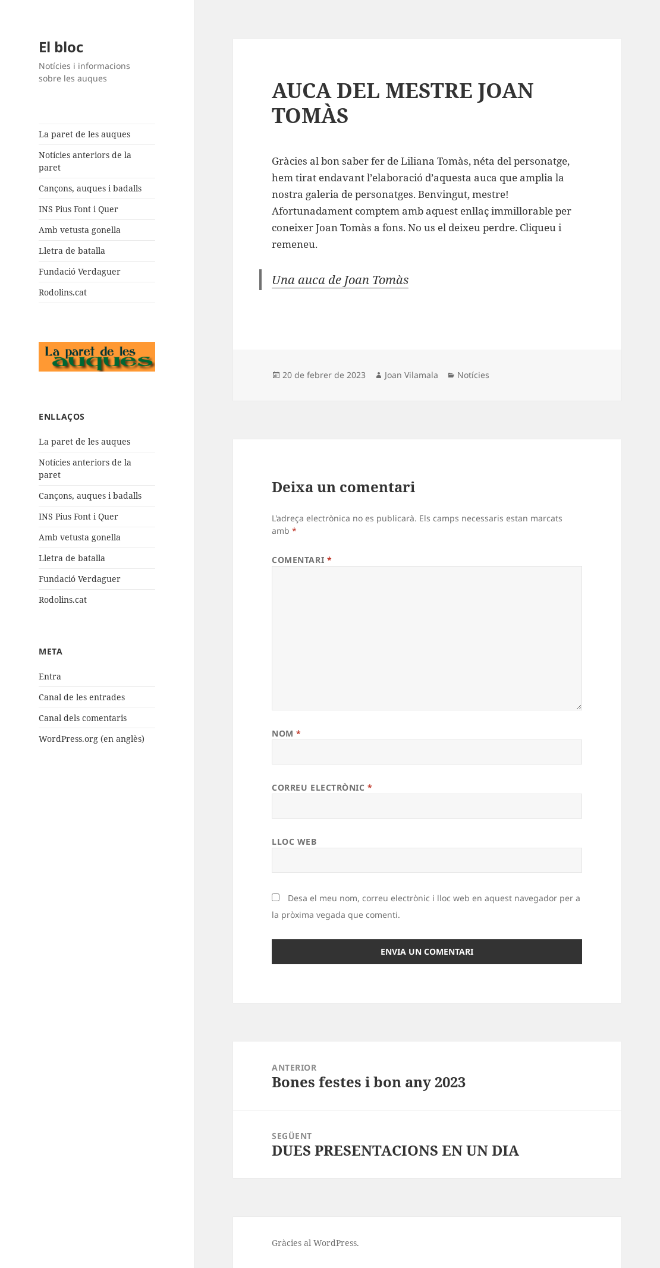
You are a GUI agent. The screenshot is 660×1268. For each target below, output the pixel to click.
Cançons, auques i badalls (90, 188)
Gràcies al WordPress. (315, 1242)
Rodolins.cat (63, 292)
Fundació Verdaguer (80, 271)
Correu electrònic (322, 787)
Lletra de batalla (72, 250)
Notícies (473, 374)
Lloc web (294, 841)
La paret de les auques (84, 134)
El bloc (61, 46)
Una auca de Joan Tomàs (340, 280)
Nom (286, 733)
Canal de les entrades (82, 697)
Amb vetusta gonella (80, 229)
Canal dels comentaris (83, 717)
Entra (50, 676)
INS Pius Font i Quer (78, 209)
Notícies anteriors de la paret (85, 161)
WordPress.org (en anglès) (91, 738)
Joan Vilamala (411, 374)
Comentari (302, 559)
